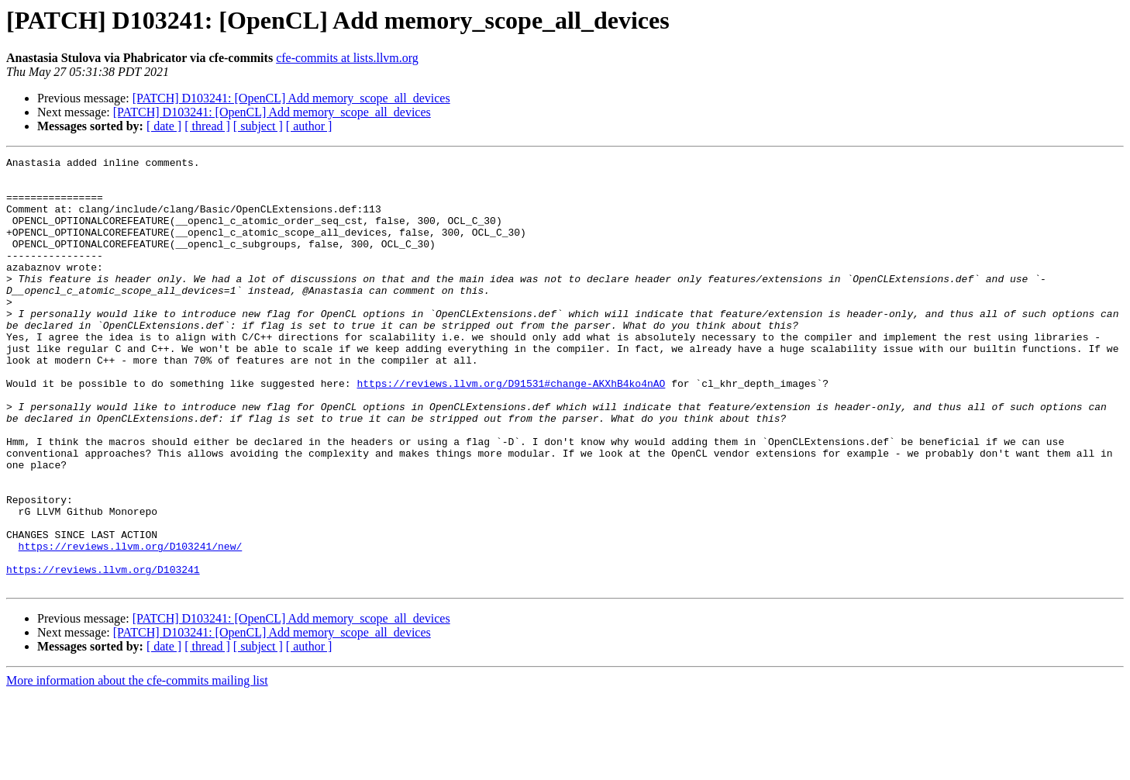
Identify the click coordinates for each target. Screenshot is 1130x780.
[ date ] (163, 126)
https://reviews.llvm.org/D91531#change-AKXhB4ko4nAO (511, 430)
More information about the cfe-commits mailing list (137, 766)
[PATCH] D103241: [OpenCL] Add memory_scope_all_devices (291, 98)
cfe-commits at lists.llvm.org (347, 57)
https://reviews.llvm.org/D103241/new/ (131, 625)
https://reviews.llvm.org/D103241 (103, 653)
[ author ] (309, 126)
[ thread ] (207, 126)
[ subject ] (258, 126)
